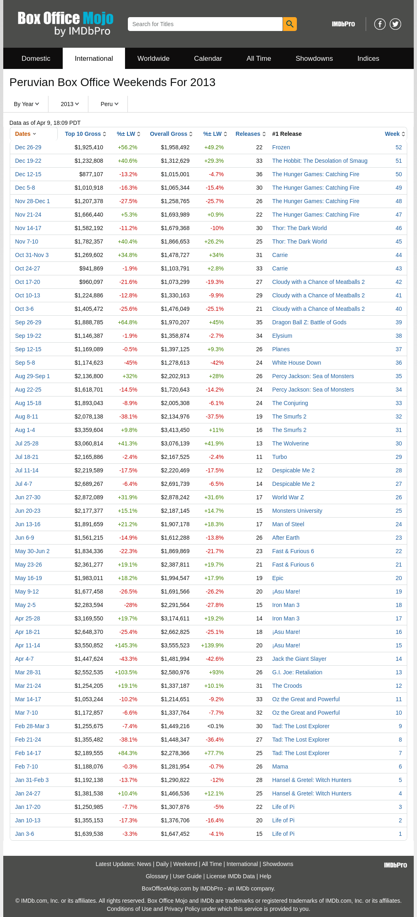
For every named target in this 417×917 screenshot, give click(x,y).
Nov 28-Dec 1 (32, 201)
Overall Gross (168, 134)
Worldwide (153, 58)
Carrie (280, 255)
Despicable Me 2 (293, 470)
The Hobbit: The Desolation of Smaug (320, 160)
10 (398, 712)
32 (398, 416)
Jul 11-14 (27, 470)
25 (398, 510)
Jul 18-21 (27, 457)
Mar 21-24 (28, 685)
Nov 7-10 (26, 241)
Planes (281, 349)
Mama (280, 766)
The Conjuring (290, 403)
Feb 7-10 (26, 766)
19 (398, 591)
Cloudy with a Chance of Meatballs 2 (318, 282)
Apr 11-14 (27, 645)
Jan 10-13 (27, 820)
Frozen (281, 147)
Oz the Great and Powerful (306, 699)
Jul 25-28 (27, 443)
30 (398, 443)
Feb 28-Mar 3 (32, 726)
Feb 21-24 (28, 739)
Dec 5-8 (25, 187)
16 (398, 632)
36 (398, 362)
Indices (369, 58)
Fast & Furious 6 (293, 551)
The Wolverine (290, 443)
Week (392, 134)
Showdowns (314, 58)
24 (398, 524)
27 (398, 484)
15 (398, 645)
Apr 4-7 (24, 659)
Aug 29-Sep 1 (32, 376)
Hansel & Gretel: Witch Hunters (312, 780)
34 (398, 389)
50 (398, 174)
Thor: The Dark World (299, 228)
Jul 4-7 (23, 484)
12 (398, 685)
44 (398, 255)
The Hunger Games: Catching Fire (316, 174)
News (144, 864)
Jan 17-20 (27, 807)
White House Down (296, 362)
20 (398, 578)
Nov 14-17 (28, 228)
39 (398, 322)
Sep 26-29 (28, 322)
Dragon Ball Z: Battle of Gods (309, 322)
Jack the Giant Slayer (299, 659)
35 (398, 376)
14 (398, 659)
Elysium (282, 335)
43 (398, 268)
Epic (277, 578)
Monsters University (297, 510)
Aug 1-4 (25, 430)
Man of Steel (288, 524)
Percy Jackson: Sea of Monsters (313, 376)
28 (398, 470)
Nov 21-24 (28, 214)
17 (398, 618)
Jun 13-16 (27, 524)
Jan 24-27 (27, 793)
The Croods (287, 685)
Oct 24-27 (27, 268)
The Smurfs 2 (289, 416)
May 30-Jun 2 (32, 551)
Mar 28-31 (28, 672)
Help (265, 876)
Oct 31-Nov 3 (31, 255)
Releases (248, 134)
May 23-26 (28, 564)
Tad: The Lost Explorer (301, 726)
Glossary (157, 876)
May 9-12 (27, 591)
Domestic (36, 58)
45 (398, 241)
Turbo (279, 457)
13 (398, 672)
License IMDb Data (230, 876)
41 (398, 295)
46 (398, 228)
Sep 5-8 (25, 362)
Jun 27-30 (27, 497)
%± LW (126, 134)
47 (398, 214)
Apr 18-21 (27, 632)
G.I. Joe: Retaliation (297, 672)
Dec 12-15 (28, 174)
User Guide (187, 876)
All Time (259, 58)
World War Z (288, 497)
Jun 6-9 (24, 537)
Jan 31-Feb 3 (32, 780)
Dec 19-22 (28, 160)
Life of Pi (283, 807)
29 (398, 457)
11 (398, 699)
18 (398, 605)
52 (398, 147)
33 (398, 403)
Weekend (185, 864)
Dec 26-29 (28, 147)
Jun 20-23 (27, 510)
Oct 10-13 (27, 295)
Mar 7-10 (26, 712)
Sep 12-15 (28, 349)
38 (398, 335)
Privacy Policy (182, 909)
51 (398, 160)
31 (398, 430)
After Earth (286, 537)
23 (398, 537)
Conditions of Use (129, 909)
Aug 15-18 (28, 403)
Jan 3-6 (24, 834)
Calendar (208, 58)
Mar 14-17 (28, 699)
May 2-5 (25, 605)
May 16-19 (28, 578)
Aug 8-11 (26, 416)
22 (398, 551)
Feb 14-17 (28, 753)
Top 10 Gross (83, 134)
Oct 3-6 (24, 309)
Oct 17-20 (27, 282)
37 (398, 349)
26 (398, 497)
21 (398, 564)
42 (398, 282)
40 (398, 309)
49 (398, 187)
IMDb (242, 888)
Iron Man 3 (286, 605)
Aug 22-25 (28, 389)
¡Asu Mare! (286, 591)
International (94, 58)
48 (398, 201)
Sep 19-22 (28, 335)
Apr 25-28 (27, 618)
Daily (162, 864)
